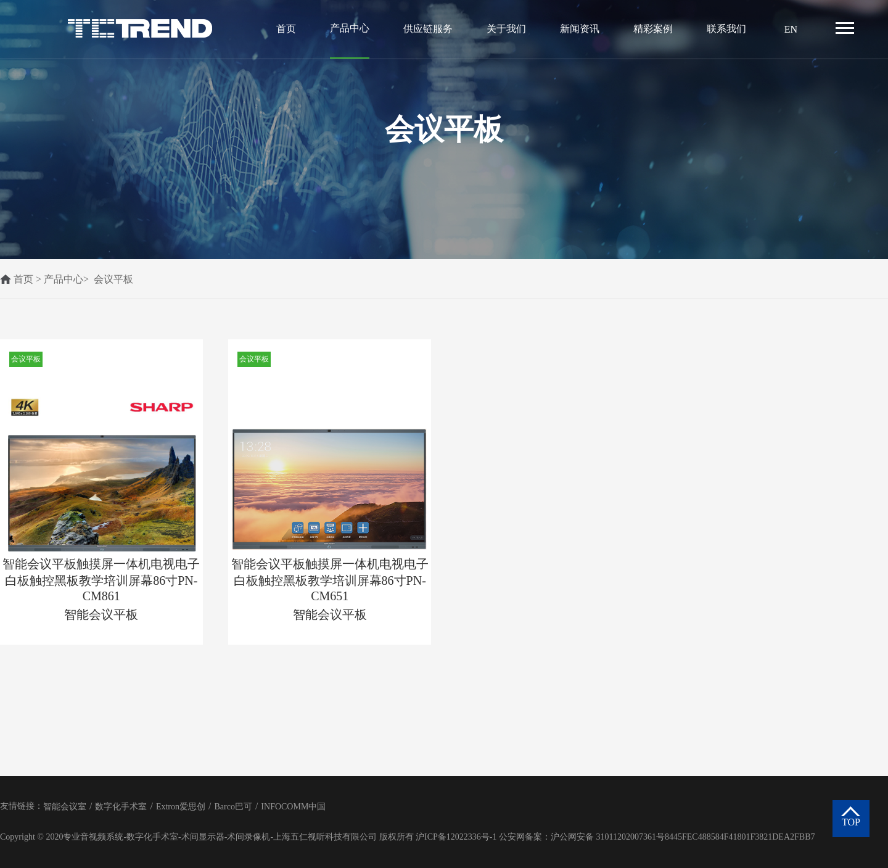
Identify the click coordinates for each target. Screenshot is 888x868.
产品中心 (349, 28)
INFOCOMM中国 (293, 806)
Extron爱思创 (180, 806)
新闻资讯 (579, 28)
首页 (286, 28)
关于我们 (506, 28)
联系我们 (726, 28)
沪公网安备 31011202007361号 (608, 836)
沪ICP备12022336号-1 (456, 836)
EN (790, 29)
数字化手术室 (121, 806)
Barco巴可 (233, 806)
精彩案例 (653, 28)
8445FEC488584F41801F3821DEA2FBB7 (740, 836)
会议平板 (113, 279)
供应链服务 (428, 28)
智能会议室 (64, 806)
